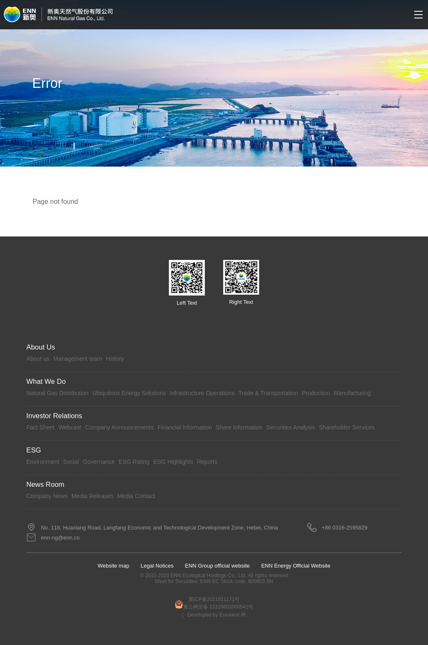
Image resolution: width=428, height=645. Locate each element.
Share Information (239, 427)
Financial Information (185, 427)
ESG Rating (134, 461)
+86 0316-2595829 (344, 527)
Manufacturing (352, 393)
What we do (46, 381)
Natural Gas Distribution (57, 393)
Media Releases (92, 496)
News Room (45, 484)
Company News (47, 496)
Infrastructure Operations (202, 393)
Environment (42, 461)
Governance (99, 461)
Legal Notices (157, 566)
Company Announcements (119, 427)
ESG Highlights (173, 461)
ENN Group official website (217, 566)
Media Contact (136, 496)
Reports (207, 461)
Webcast (70, 427)
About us (37, 358)
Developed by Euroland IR (216, 615)
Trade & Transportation (268, 393)
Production (316, 393)
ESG (33, 450)
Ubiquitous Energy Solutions (129, 393)
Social (71, 461)
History (115, 358)
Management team (78, 358)
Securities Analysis (290, 427)
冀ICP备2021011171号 (214, 599)
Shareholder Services (347, 427)
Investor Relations (54, 416)
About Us (40, 347)
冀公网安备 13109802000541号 (214, 605)
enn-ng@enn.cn (60, 538)
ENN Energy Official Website (296, 566)
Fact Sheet (40, 427)
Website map (114, 566)
